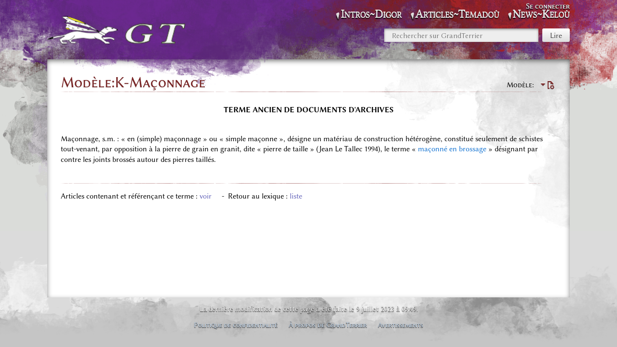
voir (206, 196)
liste (296, 196)
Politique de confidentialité (236, 324)
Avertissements (400, 324)
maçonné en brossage (452, 149)
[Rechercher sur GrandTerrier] (461, 35)
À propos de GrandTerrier (328, 324)
